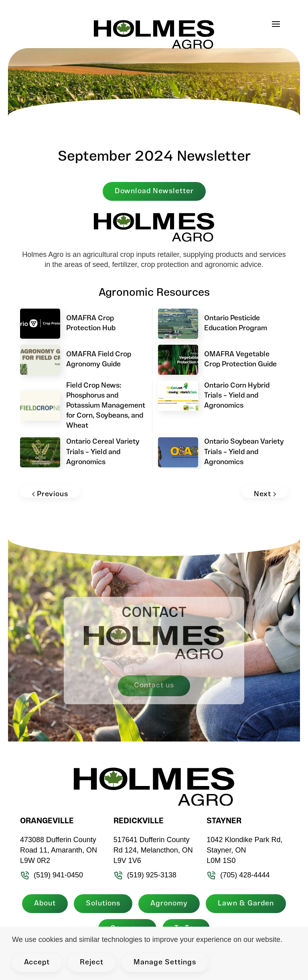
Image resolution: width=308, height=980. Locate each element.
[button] (280, 24)
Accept (37, 962)
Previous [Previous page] (50, 494)
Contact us (154, 685)
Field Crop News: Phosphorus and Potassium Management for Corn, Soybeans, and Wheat (105, 406)
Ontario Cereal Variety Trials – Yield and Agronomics (103, 452)
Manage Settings (165, 962)
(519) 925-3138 (143, 875)
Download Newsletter (154, 191)
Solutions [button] (101, 903)
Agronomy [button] (167, 903)
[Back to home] (154, 32)
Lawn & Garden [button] (244, 903)
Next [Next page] (265, 494)
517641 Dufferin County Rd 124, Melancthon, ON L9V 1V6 (151, 850)
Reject (91, 962)
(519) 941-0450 (49, 875)
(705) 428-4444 (236, 875)
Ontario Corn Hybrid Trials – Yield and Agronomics (237, 396)
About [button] (43, 903)
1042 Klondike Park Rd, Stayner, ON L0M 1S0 (243, 850)
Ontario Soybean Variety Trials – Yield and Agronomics (244, 452)
